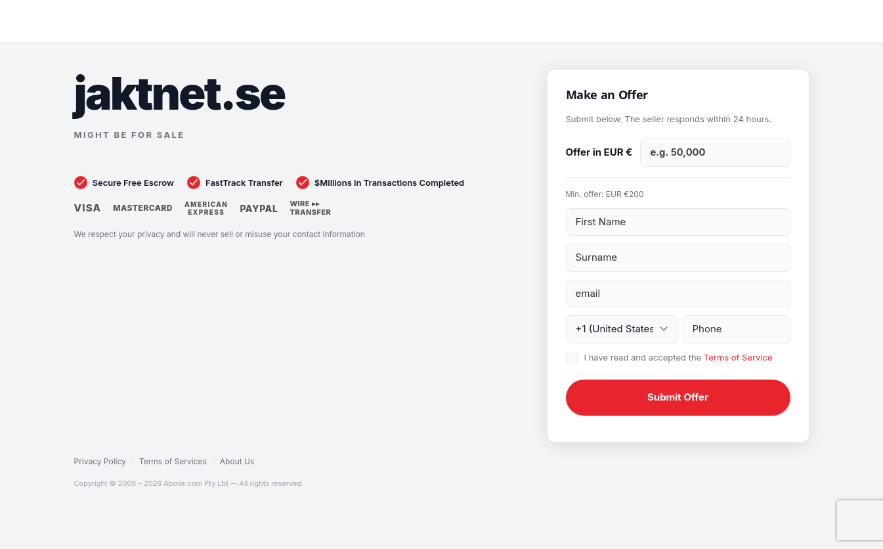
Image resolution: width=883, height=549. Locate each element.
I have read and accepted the (678, 357)
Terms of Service (738, 357)
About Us (237, 461)
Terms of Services (173, 461)
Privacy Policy (100, 461)
